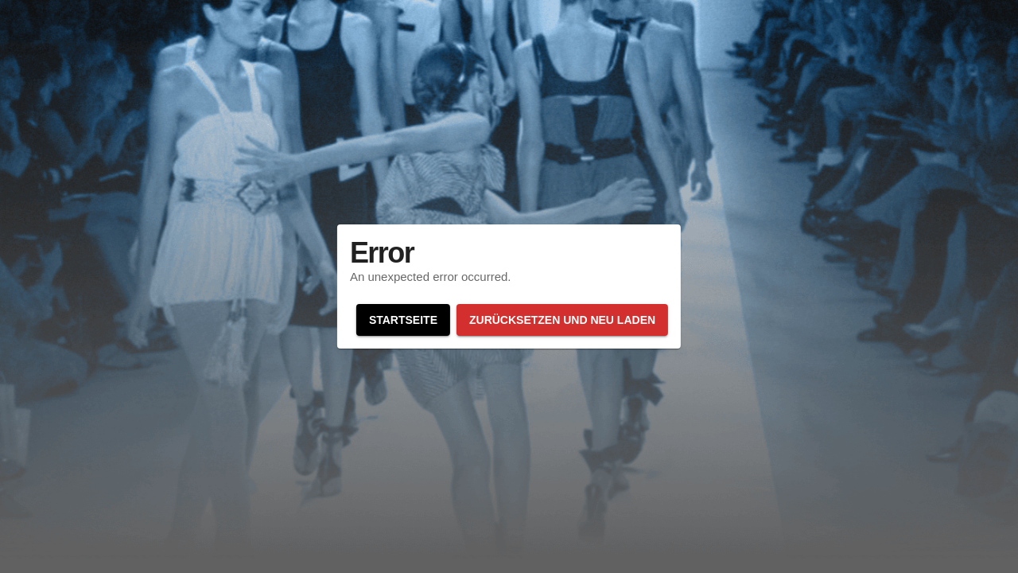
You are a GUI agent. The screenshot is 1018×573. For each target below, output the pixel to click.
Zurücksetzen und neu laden (562, 320)
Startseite (403, 320)
